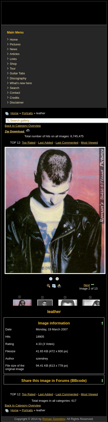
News (13, 49)
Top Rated (28, 142)
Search (14, 88)
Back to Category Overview (23, 125)
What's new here (21, 83)
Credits (14, 97)
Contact (15, 92)
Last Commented (67, 142)
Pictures (15, 44)
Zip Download (17, 131)
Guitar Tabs (17, 73)
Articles (15, 54)
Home (14, 39)
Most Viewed (89, 142)
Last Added (45, 142)
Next (87, 285)
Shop (13, 63)
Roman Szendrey (53, 419)
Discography (18, 78)
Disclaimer (17, 102)
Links (13, 59)
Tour (13, 68)
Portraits (27, 113)
